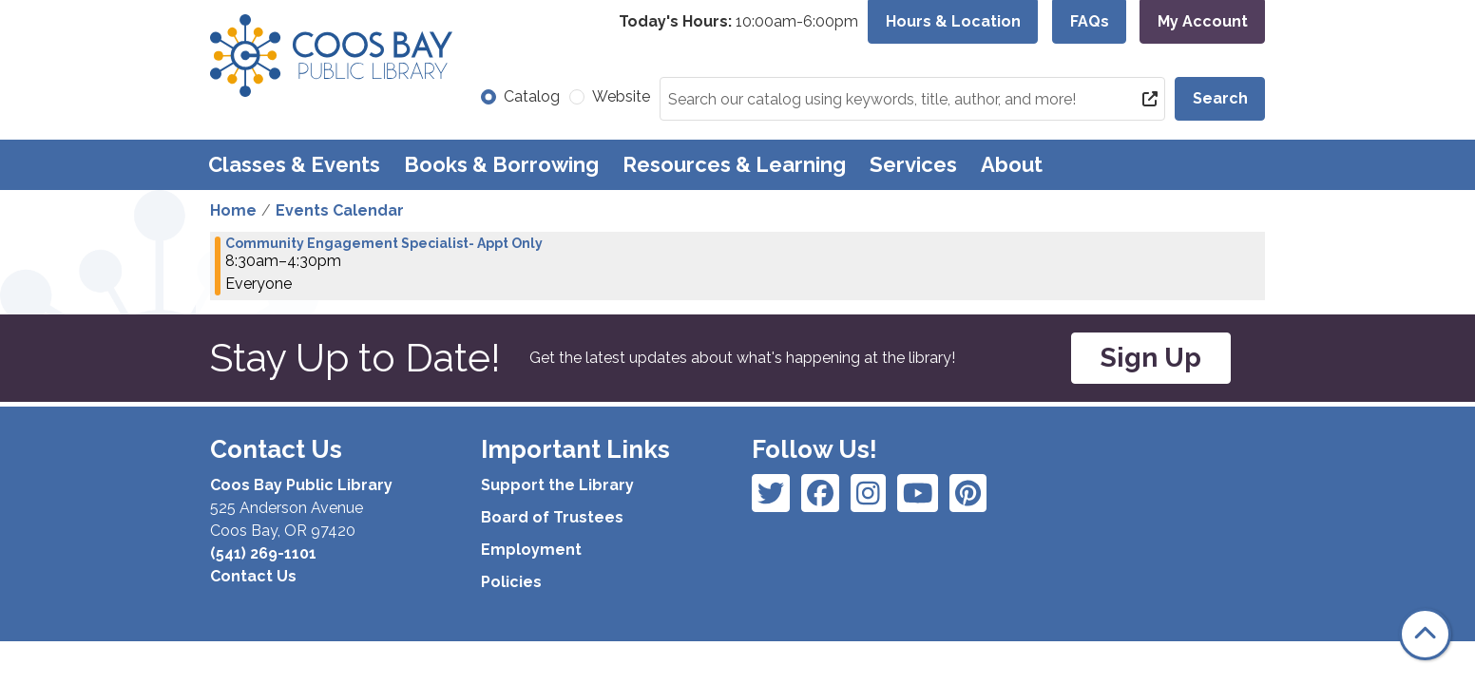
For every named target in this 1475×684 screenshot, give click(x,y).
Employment (531, 550)
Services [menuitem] (913, 164)
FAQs (1089, 21)
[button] (738, 21)
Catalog (532, 96)
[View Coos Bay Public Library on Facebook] (771, 493)
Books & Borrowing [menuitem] (501, 164)
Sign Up (1151, 357)
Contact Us (253, 576)
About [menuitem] (1012, 164)
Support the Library (557, 485)
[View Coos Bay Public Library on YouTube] (968, 493)
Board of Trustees (552, 517)
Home (233, 210)
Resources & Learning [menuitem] (734, 164)
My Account (1203, 21)
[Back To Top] (1425, 634)
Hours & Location (953, 21)
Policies (511, 582)
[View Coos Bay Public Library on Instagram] (820, 493)
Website (621, 96)
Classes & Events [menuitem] (294, 164)
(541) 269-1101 (263, 553)
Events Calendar (340, 210)
